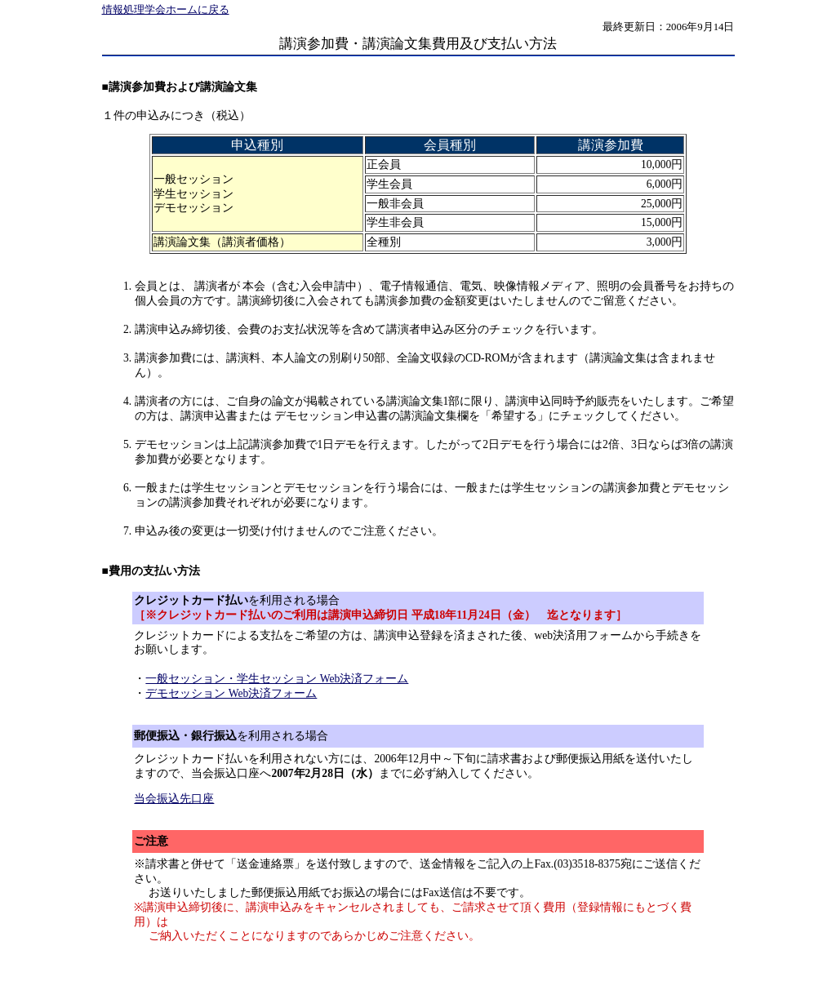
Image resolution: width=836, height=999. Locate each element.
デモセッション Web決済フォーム (231, 693)
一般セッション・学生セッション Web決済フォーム (276, 679)
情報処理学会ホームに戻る (165, 10)
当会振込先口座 (174, 799)
